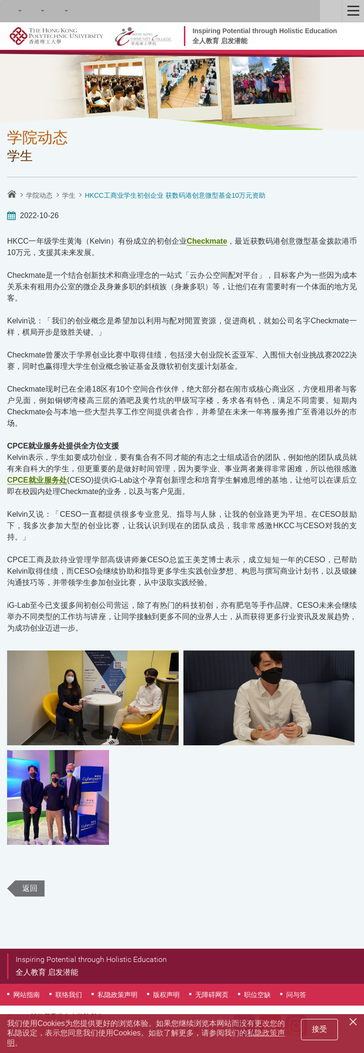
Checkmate (207, 241)
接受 (319, 1029)
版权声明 (166, 994)
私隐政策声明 (117, 994)
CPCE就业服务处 (37, 480)
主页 (12, 194)
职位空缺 (257, 994)
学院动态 (39, 195)
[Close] (354, 1020)
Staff (331, 11)
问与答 (296, 994)
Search (11, 11)
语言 (57, 11)
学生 (68, 195)
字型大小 (34, 11)
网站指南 (26, 994)
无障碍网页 (211, 994)
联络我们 (68, 994)
